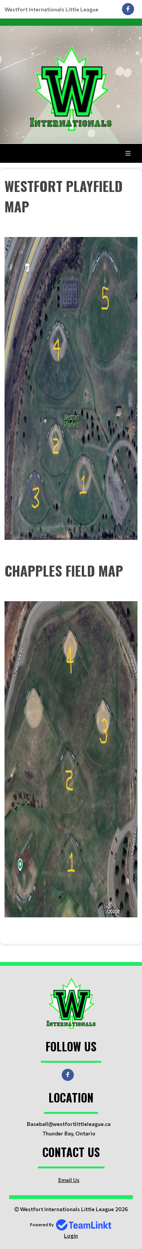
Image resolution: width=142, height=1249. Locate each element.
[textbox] (71, 358)
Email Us (69, 1180)
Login (71, 1235)
